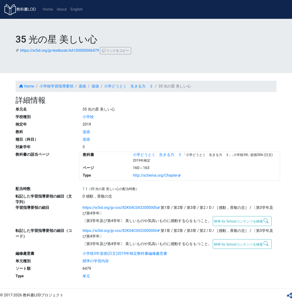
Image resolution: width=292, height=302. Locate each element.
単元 (86, 276)
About (62, 9)
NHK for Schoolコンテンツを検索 (241, 221)
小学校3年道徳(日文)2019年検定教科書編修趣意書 (125, 253)
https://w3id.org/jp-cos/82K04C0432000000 (120, 207)
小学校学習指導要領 (56, 86)
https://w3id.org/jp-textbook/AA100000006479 (59, 50)
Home (48, 9)
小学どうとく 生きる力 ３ (128, 86)
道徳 (82, 86)
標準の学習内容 (96, 261)
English (77, 9)
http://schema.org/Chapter (155, 175)
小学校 (88, 117)
